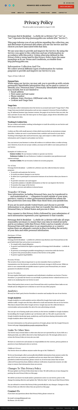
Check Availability (66, 6)
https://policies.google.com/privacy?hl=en (33, 325)
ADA (73, 408)
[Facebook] (5, 5)
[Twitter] (9, 5)
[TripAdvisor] (13, 5)
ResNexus (51, 408)
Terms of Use (68, 408)
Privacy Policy (59, 408)
